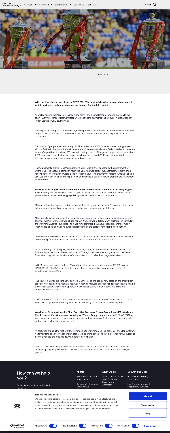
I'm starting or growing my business (138, 378)
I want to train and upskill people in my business (139, 385)
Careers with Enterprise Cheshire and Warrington (87, 387)
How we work (44, 5)
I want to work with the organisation (86, 378)
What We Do (28, 5)
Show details (150, 428)
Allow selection (148, 407)
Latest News (79, 5)
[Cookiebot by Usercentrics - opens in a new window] (17, 428)
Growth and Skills (61, 5)
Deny (147, 415)
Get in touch (93, 5)
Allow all (148, 398)
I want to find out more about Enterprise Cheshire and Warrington (112, 380)
